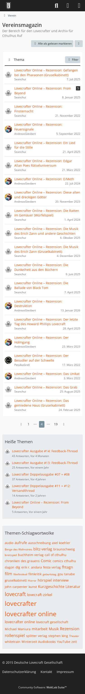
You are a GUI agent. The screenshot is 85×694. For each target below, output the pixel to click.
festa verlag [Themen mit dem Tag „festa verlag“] (52, 567)
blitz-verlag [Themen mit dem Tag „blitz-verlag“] (42, 549)
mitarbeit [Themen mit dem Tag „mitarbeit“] (40, 628)
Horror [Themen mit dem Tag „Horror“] (32, 581)
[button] (79, 43)
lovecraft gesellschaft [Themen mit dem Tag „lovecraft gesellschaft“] (52, 622)
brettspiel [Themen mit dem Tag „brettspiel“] (11, 555)
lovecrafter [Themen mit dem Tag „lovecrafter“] (20, 603)
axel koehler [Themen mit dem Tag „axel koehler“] (61, 543)
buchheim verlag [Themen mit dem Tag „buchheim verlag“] (31, 555)
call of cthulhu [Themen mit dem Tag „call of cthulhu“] (55, 555)
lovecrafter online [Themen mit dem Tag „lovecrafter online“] (30, 613)
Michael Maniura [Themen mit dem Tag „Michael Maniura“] (18, 629)
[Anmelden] (67, 5)
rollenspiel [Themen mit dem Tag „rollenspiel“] (15, 635)
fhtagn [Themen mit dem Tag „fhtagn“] (67, 567)
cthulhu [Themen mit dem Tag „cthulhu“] (70, 561)
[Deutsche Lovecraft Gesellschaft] (8, 5)
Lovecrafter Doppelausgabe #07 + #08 (41, 474)
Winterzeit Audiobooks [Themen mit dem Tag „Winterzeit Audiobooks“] (39, 642)
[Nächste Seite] (64, 424)
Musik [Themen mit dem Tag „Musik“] (54, 628)
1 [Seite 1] (28, 424)
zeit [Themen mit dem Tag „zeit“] (74, 642)
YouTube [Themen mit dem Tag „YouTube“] (63, 642)
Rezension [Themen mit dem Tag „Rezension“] (69, 628)
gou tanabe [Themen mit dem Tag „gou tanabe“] (66, 574)
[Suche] (56, 5)
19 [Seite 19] (56, 424)
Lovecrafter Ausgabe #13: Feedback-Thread (45, 463)
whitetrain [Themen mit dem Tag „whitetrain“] (12, 642)
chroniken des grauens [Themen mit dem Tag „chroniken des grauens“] (22, 561)
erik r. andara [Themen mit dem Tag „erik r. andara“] (31, 567)
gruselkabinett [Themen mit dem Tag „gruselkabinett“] (16, 580)
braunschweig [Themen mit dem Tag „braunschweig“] (64, 549)
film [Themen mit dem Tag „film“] (8, 573)
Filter (72, 60)
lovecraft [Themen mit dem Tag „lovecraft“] (15, 594)
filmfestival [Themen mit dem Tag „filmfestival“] (20, 574)
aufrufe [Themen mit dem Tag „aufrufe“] (21, 542)
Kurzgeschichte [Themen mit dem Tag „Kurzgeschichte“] (51, 586)
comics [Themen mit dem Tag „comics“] (58, 561)
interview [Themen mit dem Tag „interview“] (60, 580)
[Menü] (79, 5)
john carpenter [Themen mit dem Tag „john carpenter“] (16, 587)
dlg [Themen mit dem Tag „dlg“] (17, 567)
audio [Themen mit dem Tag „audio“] (9, 543)
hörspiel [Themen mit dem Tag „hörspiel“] (45, 580)
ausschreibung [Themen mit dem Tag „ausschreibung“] (39, 543)
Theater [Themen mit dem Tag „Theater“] (74, 636)
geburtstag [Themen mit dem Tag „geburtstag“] (49, 574)
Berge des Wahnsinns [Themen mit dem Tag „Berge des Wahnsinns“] (18, 549)
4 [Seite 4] (42, 424)
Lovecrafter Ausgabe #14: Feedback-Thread (45, 451)
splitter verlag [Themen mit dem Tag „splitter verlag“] (36, 636)
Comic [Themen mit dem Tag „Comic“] (46, 560)
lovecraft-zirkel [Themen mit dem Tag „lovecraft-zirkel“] (39, 594)
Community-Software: (42, 687)
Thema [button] (19, 59)
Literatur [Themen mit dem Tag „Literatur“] (73, 586)
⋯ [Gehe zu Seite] (35, 424)
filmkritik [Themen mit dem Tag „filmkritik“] (34, 574)
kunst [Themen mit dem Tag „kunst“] (33, 587)
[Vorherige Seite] (21, 424)
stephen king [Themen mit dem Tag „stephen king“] (58, 636)
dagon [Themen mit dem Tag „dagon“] (9, 567)
